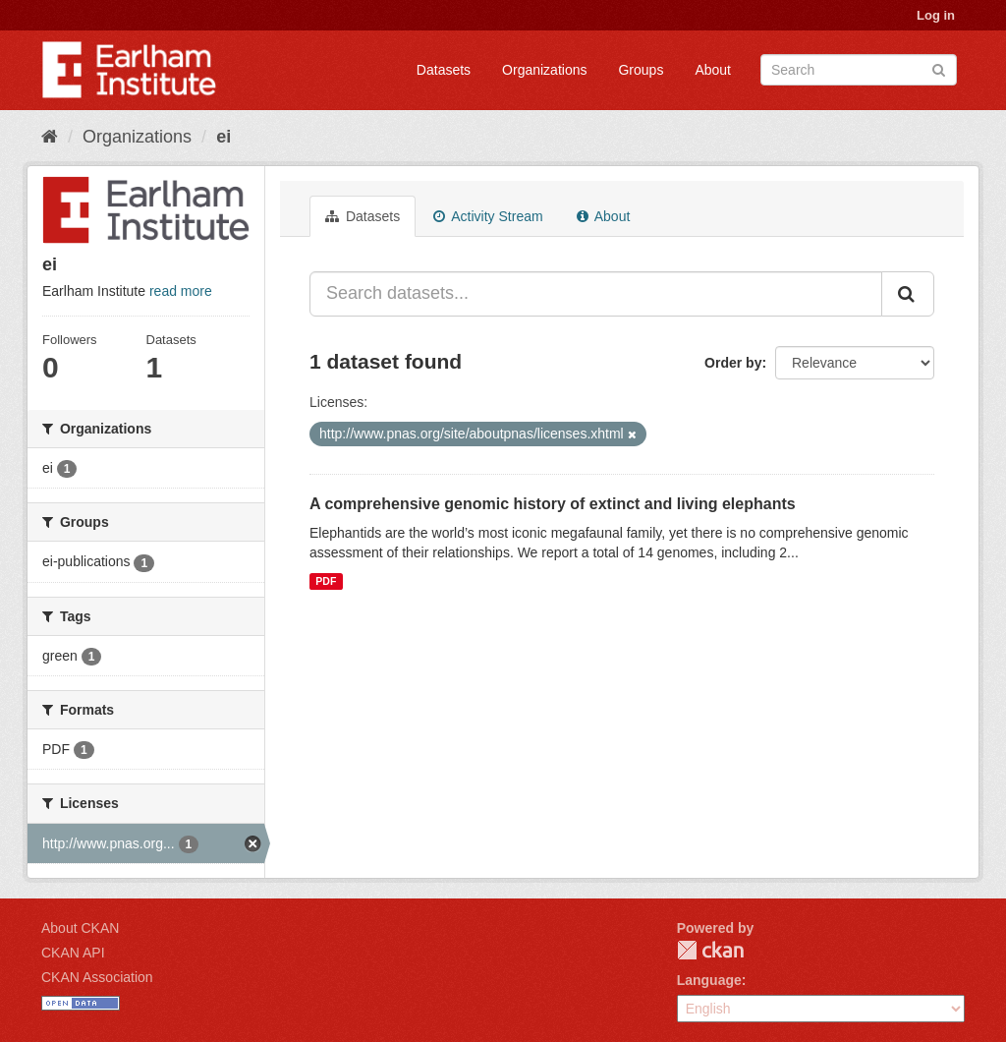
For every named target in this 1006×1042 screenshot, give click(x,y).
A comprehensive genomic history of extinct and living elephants (552, 503)
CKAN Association (97, 977)
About (713, 70)
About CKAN (80, 928)
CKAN (710, 950)
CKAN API (73, 952)
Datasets (444, 70)
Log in (936, 15)
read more (180, 291)
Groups (640, 70)
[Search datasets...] (595, 294)
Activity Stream (487, 216)
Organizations (544, 70)
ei (223, 136)
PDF (325, 581)
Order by (732, 363)
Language (709, 980)
